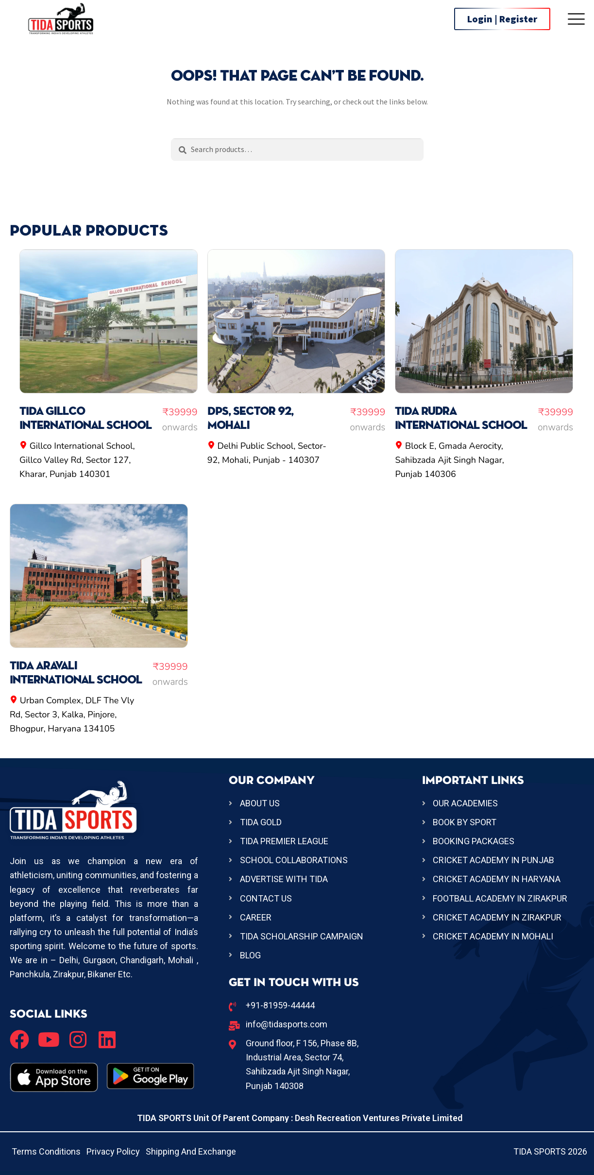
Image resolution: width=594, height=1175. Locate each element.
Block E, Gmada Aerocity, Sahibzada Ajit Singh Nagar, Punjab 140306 (449, 460)
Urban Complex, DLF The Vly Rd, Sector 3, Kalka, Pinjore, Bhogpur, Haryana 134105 (72, 714)
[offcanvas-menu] (576, 19)
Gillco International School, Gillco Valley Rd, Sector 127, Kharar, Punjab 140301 (77, 460)
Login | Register (502, 19)
